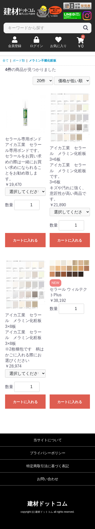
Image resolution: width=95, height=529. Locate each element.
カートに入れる (25, 240)
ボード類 (19, 60)
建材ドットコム (47, 504)
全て (6, 60)
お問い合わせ (47, 479)
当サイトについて (47, 440)
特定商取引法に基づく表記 (47, 466)
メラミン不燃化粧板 (42, 60)
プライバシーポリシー (47, 453)
